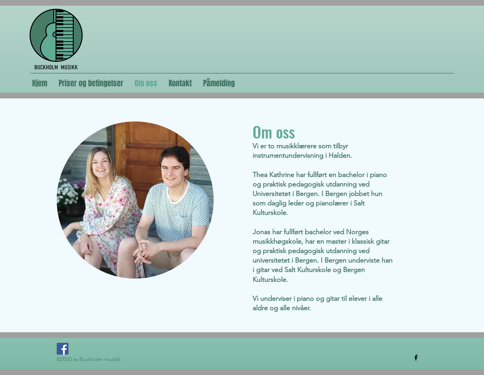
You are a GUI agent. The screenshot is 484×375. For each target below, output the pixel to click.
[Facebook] (62, 349)
